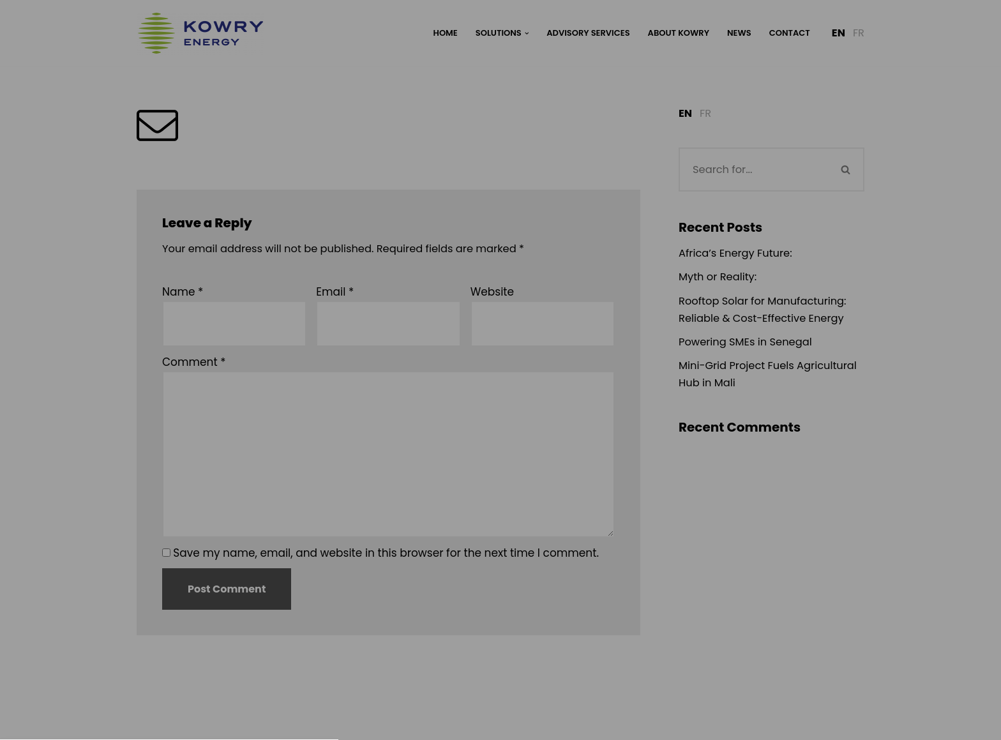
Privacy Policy (500, 334)
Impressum (557, 556)
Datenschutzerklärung (468, 556)
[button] (500, 455)
